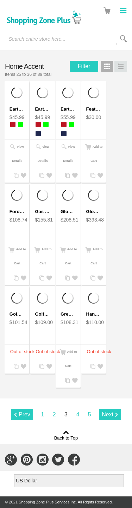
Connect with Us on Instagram (43, 460)
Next (107, 414)
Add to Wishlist (22, 176)
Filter (84, 66)
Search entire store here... (36, 39)
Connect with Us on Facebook (74, 460)
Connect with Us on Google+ (11, 460)
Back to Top (66, 437)
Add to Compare (15, 176)
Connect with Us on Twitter (58, 460)
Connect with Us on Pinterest (27, 460)
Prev (24, 414)
